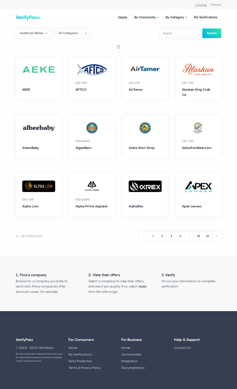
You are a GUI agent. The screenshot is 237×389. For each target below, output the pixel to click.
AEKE (26, 89)
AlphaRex (136, 206)
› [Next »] (216, 236)
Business (216, 4)
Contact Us (182, 348)
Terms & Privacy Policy (85, 368)
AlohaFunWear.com (197, 148)
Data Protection (80, 361)
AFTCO (81, 89)
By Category (175, 17)
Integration (129, 361)
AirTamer (136, 89)
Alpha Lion (30, 206)
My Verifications (206, 17)
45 (198, 236)
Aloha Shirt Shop (142, 148)
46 (207, 236)
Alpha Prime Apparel (91, 206)
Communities (131, 354)
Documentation (133, 368)
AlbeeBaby (30, 148)
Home (122, 17)
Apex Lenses (192, 206)
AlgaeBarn (83, 148)
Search (212, 33)
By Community (145, 17)
